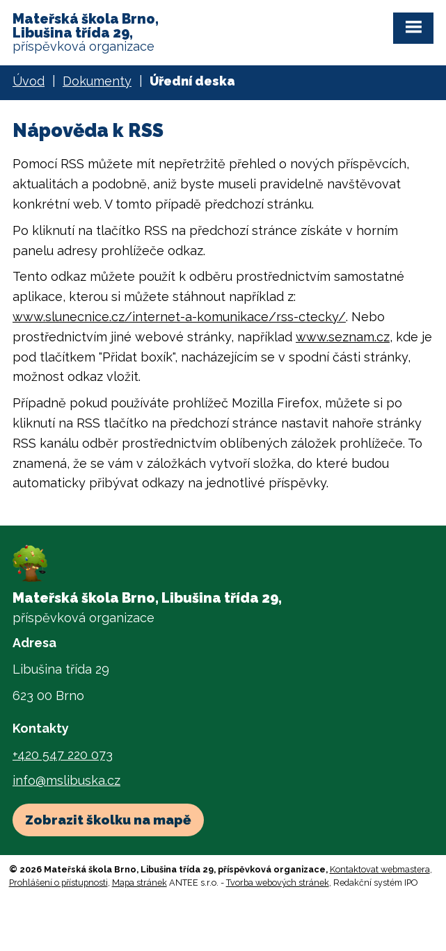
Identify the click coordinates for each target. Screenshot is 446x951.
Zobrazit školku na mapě (108, 819)
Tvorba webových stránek (277, 882)
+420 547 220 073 (63, 754)
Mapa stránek (139, 882)
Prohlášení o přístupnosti (58, 882)
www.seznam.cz (343, 337)
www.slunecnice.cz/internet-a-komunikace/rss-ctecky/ (179, 316)
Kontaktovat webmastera (380, 869)
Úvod (29, 81)
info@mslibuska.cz (66, 780)
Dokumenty (97, 81)
